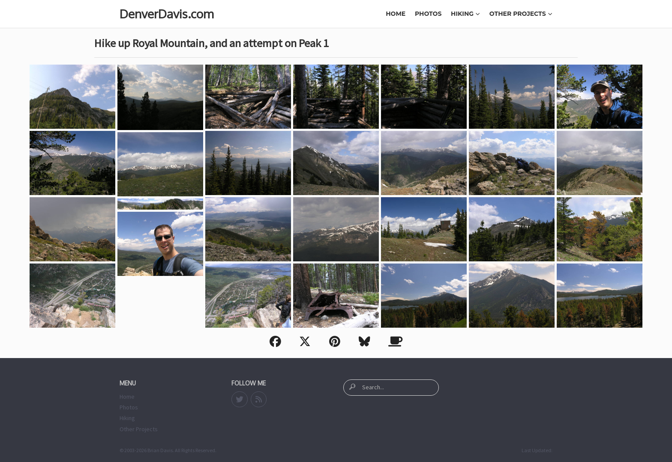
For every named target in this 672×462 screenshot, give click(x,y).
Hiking (465, 14)
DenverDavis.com (166, 13)
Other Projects (520, 14)
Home (395, 14)
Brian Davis (160, 450)
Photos (428, 14)
